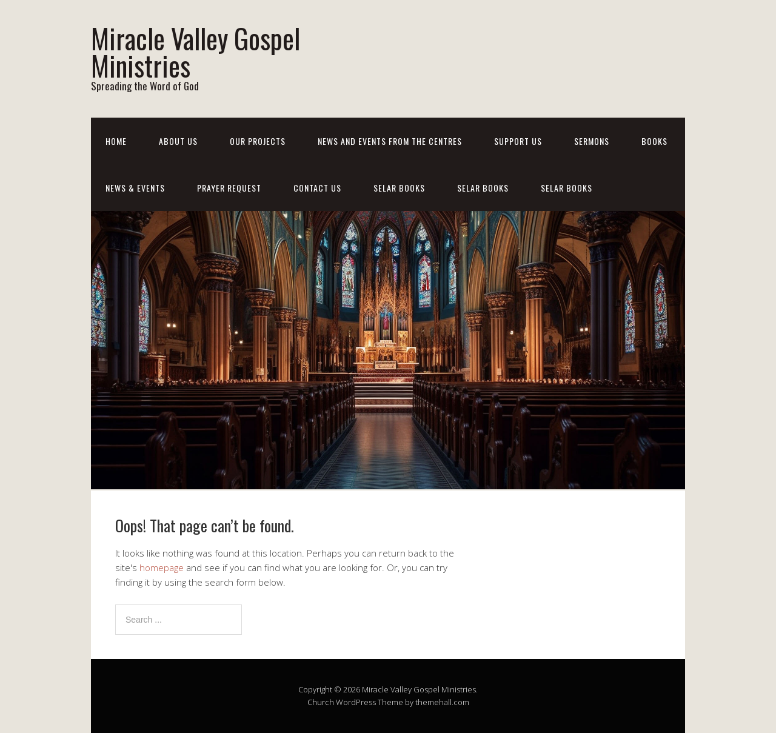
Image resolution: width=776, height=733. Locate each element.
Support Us (518, 141)
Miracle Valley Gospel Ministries (195, 51)
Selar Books (399, 187)
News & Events (135, 187)
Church (320, 702)
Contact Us (317, 187)
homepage (161, 567)
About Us (178, 141)
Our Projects (258, 141)
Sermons (591, 141)
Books (654, 141)
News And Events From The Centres (390, 141)
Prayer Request (229, 187)
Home (116, 141)
